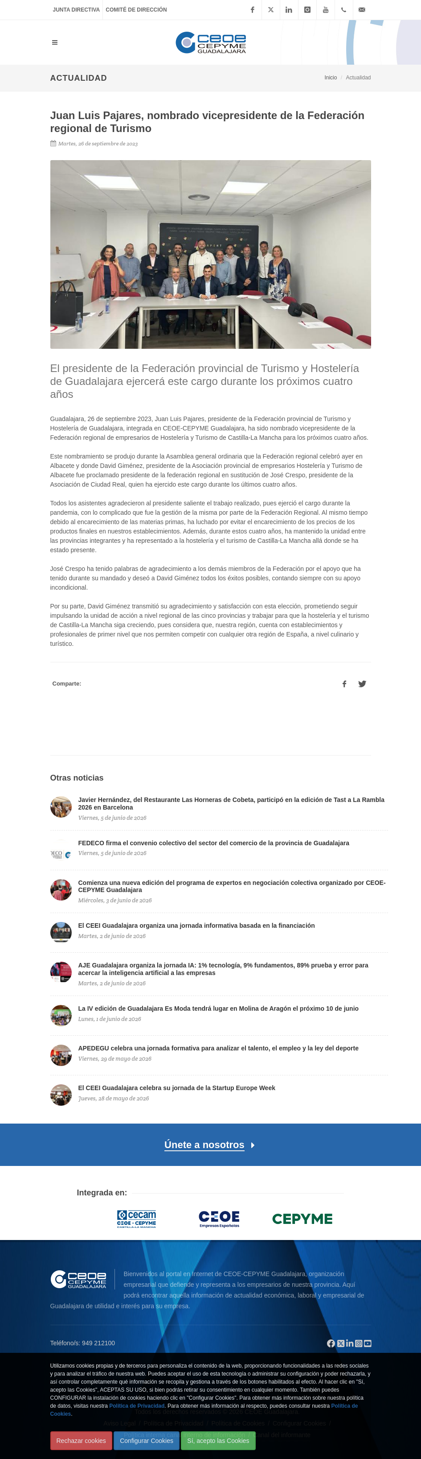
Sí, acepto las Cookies (218, 1440)
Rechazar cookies (81, 1440)
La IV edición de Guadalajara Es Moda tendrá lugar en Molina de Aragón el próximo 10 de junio (218, 1008)
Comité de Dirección (136, 10)
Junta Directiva (76, 10)
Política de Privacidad (136, 1406)
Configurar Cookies (146, 1440)
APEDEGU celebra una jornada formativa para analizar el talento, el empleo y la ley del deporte (218, 1048)
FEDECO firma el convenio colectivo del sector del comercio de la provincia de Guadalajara (213, 843)
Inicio (330, 77)
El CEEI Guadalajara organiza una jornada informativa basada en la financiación (196, 925)
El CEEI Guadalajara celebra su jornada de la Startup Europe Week (176, 1087)
